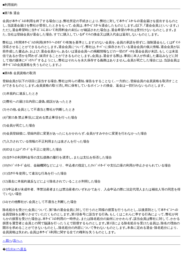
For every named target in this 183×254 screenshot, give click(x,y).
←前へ (7, 240)
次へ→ (18, 240)
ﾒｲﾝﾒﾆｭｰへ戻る (16, 249)
